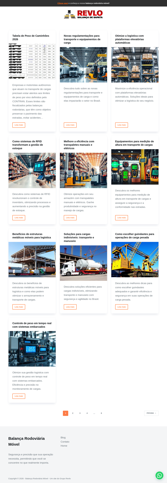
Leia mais (20, 125)
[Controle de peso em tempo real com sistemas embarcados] (32, 351)
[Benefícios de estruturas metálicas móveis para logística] (32, 259)
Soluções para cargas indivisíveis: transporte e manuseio (79, 237)
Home (64, 445)
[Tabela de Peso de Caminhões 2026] (32, 61)
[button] (159, 475)
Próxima (151, 416)
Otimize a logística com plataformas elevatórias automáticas (129, 39)
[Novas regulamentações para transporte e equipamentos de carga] (83, 64)
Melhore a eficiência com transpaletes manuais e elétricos (79, 144)
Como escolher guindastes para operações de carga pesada (132, 237)
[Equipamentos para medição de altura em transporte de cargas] (135, 166)
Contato (65, 441)
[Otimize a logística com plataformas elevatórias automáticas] (135, 64)
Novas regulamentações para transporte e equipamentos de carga (82, 39)
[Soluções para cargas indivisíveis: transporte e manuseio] (83, 262)
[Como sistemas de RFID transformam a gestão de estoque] (32, 170)
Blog (63, 437)
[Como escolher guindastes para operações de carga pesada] (135, 262)
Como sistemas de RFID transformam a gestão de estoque (27, 144)
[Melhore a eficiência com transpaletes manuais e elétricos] (83, 170)
